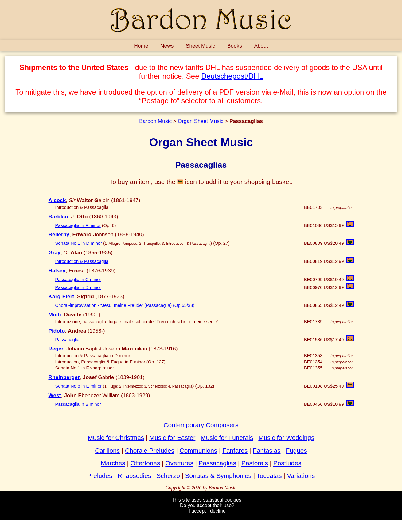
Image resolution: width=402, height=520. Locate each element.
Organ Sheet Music (200, 121)
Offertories (145, 463)
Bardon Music (155, 121)
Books (234, 46)
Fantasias (266, 450)
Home (141, 46)
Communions (198, 450)
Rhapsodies (134, 475)
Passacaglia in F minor (78, 225)
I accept (197, 511)
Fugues (296, 450)
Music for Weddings (286, 437)
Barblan (58, 216)
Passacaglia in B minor (78, 404)
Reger (56, 349)
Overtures (179, 463)
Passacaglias (217, 463)
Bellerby (59, 234)
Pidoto (57, 331)
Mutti (55, 314)
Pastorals (254, 463)
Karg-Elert (61, 296)
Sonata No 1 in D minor (78, 243)
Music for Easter (172, 437)
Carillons (107, 450)
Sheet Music (200, 46)
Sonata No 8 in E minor (78, 386)
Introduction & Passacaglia (82, 261)
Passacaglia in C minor (78, 279)
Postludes (287, 463)
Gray (55, 252)
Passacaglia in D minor (78, 287)
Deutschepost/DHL (232, 76)
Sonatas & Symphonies (218, 475)
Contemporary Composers (201, 424)
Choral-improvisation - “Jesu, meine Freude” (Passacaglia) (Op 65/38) (125, 305)
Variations (301, 475)
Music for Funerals (227, 437)
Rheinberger (64, 377)
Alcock (57, 200)
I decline (216, 511)
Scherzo (168, 475)
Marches (113, 463)
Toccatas (269, 475)
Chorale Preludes (149, 450)
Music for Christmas (116, 437)
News (167, 46)
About (261, 46)
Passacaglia (67, 339)
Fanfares (235, 450)
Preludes (99, 475)
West (55, 395)
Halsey (57, 271)
